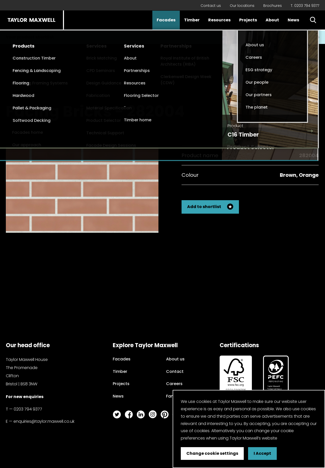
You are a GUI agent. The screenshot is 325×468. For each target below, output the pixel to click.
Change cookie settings (212, 453)
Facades (166, 20)
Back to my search (293, 107)
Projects (248, 20)
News (293, 20)
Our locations (242, 5)
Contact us (211, 5)
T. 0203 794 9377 (305, 5)
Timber (192, 20)
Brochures (272, 5)
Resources (219, 20)
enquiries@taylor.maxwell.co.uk (43, 421)
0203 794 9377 (28, 409)
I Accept (262, 453)
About (272, 20)
